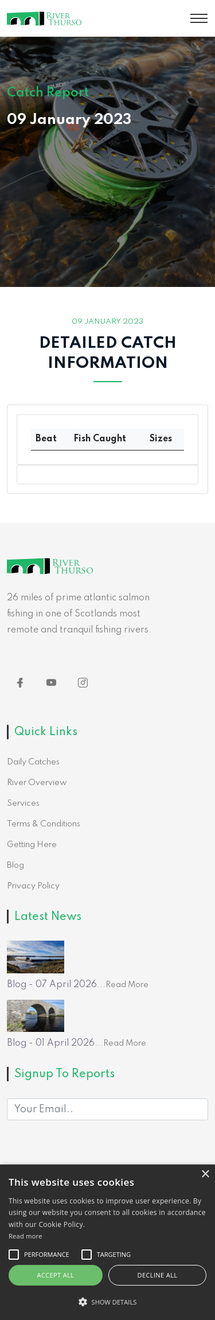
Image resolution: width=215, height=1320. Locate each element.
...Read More (122, 985)
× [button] (205, 1174)
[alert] (107, 1242)
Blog (15, 865)
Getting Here (32, 845)
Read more (25, 1236)
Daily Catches (33, 762)
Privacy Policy (33, 886)
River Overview (37, 783)
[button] (107, 1301)
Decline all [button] (158, 1275)
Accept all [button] (56, 1275)
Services (23, 803)
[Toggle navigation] (199, 18)
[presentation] (94, 1160)
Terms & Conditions (43, 824)
